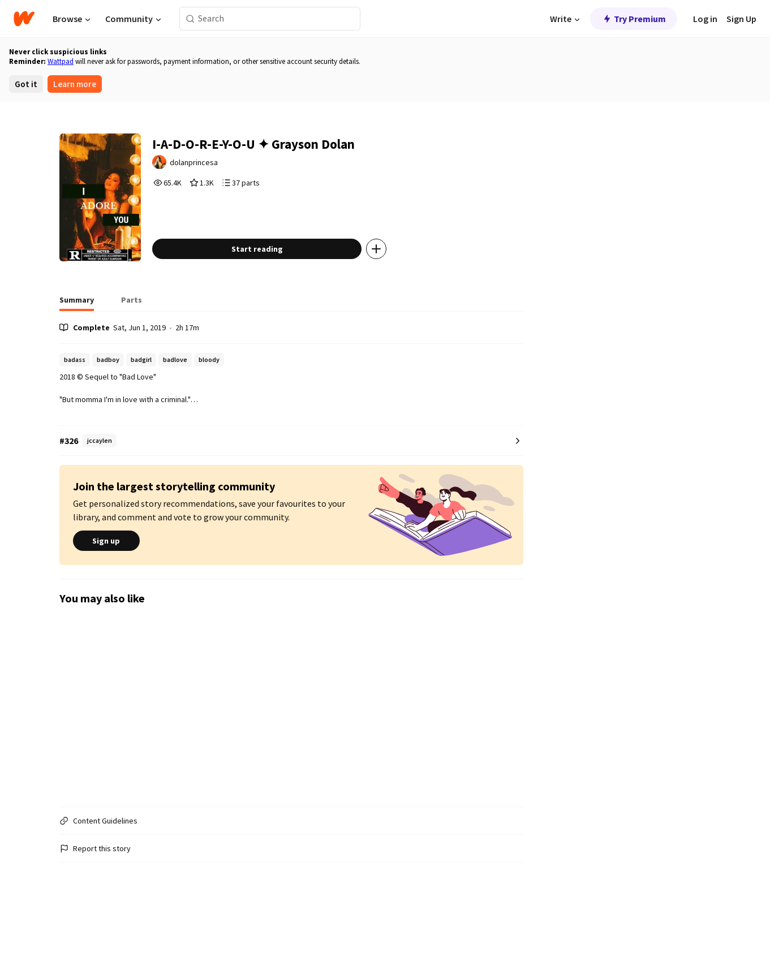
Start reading (282, 284)
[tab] (76, 339)
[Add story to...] (402, 284)
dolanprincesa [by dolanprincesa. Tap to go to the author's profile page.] (222, 167)
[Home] (24, 19)
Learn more (74, 84)
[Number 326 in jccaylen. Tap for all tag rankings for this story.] (291, 477)
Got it (26, 84)
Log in (705, 18)
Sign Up (741, 18)
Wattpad (61, 61)
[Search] (190, 19)
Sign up (106, 577)
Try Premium (633, 18)
